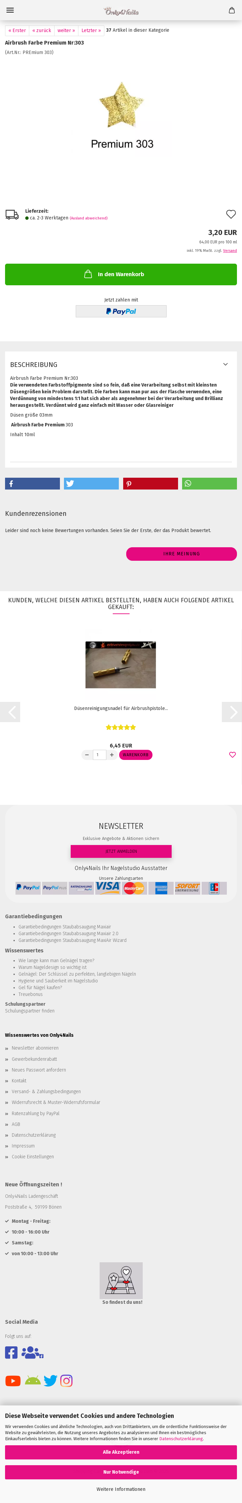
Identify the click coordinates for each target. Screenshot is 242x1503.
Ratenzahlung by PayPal (36, 1113)
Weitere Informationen (121, 1489)
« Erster (17, 30)
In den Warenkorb (113, 273)
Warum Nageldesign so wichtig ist (53, 967)
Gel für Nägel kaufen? (40, 988)
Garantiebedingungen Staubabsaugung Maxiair (65, 927)
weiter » (66, 30)
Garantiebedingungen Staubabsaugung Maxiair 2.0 (68, 934)
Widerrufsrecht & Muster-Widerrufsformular (56, 1102)
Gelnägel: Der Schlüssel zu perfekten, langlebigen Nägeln (77, 974)
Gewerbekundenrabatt (34, 1059)
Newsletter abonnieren (35, 1048)
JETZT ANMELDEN (121, 851)
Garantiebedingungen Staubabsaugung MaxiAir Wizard (73, 940)
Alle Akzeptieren (121, 1452)
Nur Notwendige (121, 1472)
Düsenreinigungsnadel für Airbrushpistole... (121, 708)
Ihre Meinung (181, 554)
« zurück (41, 30)
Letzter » (91, 30)
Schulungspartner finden (30, 1011)
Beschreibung (33, 365)
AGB (16, 1124)
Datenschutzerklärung (181, 1438)
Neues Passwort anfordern (39, 1070)
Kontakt (19, 1081)
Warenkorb (136, 755)
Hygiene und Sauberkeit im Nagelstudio (58, 981)
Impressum (23, 1146)
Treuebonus (31, 994)
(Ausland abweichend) (88, 218)
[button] (32, 484)
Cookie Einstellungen (33, 1157)
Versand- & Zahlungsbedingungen (46, 1092)
